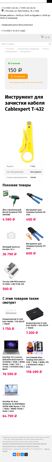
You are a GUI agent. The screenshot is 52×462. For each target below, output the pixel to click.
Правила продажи (32, 446)
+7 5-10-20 (9, 31)
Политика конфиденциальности (13, 444)
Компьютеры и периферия (28, 49)
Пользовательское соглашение (14, 446)
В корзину (18, 76)
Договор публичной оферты (36, 444)
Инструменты (26, 52)
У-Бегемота (9, 49)
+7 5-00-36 (9, 8)
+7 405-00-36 (27, 8)
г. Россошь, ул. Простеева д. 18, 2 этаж (20, 11)
